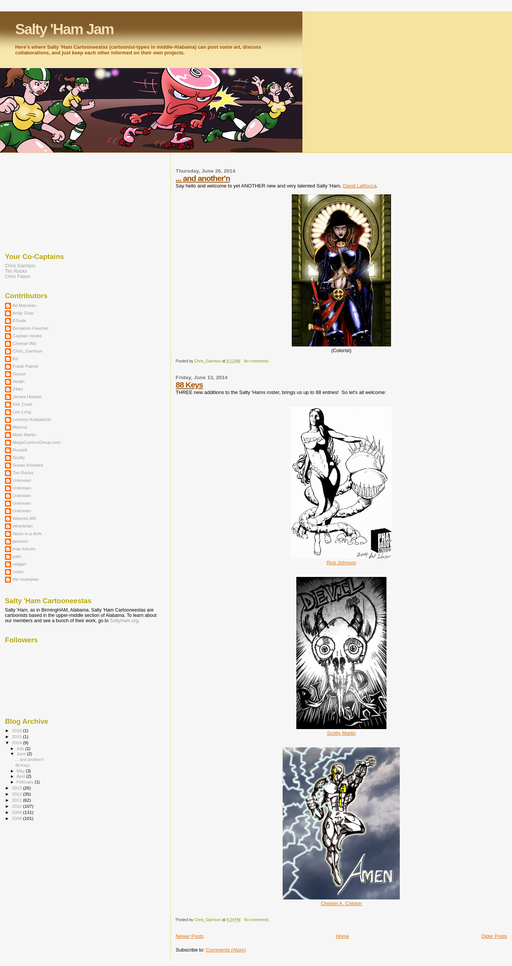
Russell (20, 449)
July (21, 748)
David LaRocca (359, 186)
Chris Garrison (20, 266)
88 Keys (189, 384)
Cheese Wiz (25, 343)
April (21, 776)
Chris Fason (17, 276)
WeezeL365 (24, 518)
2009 (17, 812)
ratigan (19, 563)
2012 (17, 793)
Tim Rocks (16, 271)
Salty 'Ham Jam (64, 29)
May (21, 771)
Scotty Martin (341, 733)
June (22, 754)
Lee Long (22, 411)
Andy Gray (23, 312)
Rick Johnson (341, 563)
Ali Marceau (24, 305)
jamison (20, 541)
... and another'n (203, 178)
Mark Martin (24, 434)
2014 (17, 742)
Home (342, 936)
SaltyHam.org (124, 620)
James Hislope (27, 396)
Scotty (19, 457)
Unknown (22, 480)
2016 (17, 730)
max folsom (24, 548)
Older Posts (494, 936)
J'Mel (18, 388)
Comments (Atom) (226, 950)
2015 (17, 736)
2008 (17, 818)
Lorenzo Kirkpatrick (32, 419)
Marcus (20, 426)
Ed (15, 358)
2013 (17, 787)
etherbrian (23, 525)
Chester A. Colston (341, 903)
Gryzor (19, 373)
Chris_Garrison (28, 350)
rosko (18, 571)
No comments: (257, 361)
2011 (17, 800)
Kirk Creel (22, 404)
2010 (17, 806)
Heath (18, 381)
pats (17, 556)
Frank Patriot (25, 366)
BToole (19, 320)
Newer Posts (190, 936)
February (26, 782)
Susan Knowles (28, 464)
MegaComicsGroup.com (36, 442)
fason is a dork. (28, 533)
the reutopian (25, 579)
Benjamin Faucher (31, 328)
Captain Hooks (27, 335)
